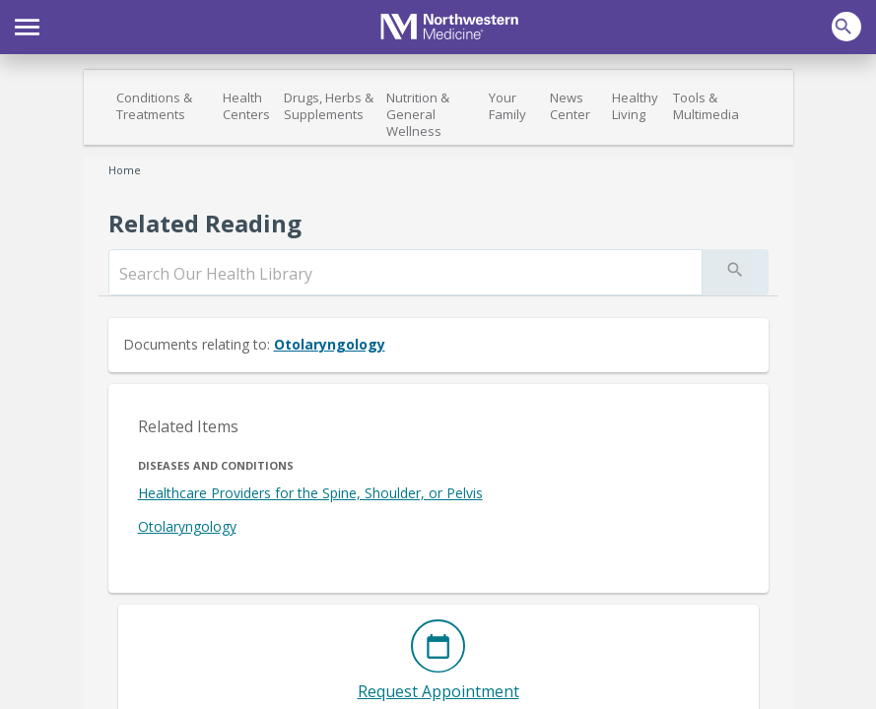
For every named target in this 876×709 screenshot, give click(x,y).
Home (124, 169)
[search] (405, 273)
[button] (27, 24)
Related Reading (205, 223)
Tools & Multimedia (706, 106)
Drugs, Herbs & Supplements (328, 106)
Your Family (507, 106)
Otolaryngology (329, 344)
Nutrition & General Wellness (417, 114)
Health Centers (246, 106)
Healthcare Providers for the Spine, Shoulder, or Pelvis (310, 492)
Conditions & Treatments (154, 106)
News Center (570, 106)
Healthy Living (635, 106)
